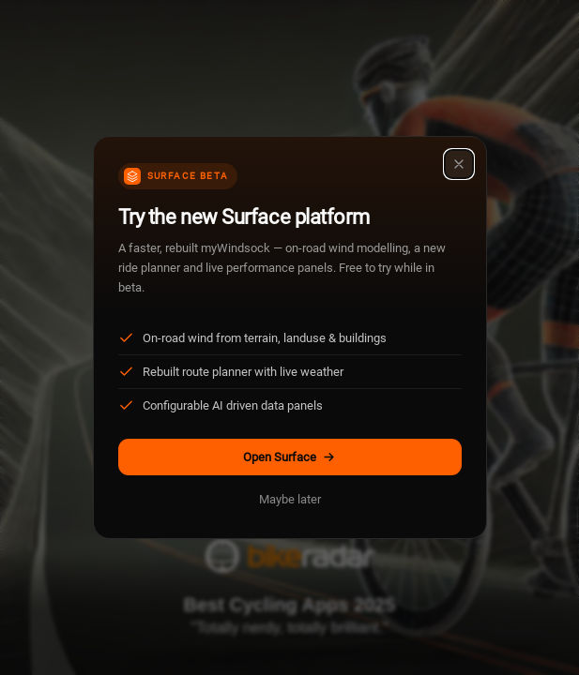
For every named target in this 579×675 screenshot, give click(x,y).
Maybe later (290, 499)
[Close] (459, 164)
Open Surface (289, 457)
